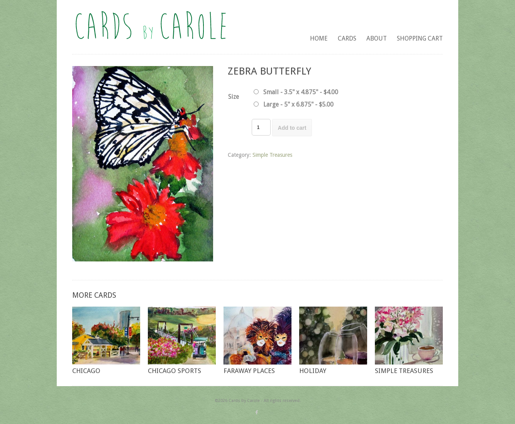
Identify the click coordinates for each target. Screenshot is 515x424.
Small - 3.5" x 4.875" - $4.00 (300, 92)
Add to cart (292, 128)
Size (233, 96)
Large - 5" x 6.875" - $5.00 (298, 104)
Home (319, 38)
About (376, 38)
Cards (347, 38)
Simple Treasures (272, 155)
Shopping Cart (420, 38)
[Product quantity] (261, 127)
